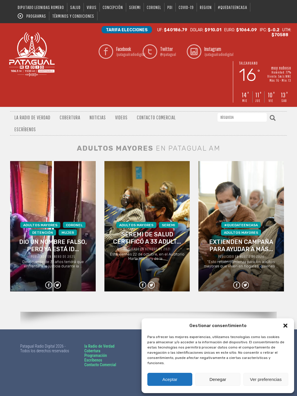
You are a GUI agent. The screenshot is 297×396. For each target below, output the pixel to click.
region (206, 7)
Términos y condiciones (73, 16)
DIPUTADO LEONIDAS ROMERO (41, 7)
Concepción (113, 7)
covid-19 (186, 7)
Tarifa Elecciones (127, 30)
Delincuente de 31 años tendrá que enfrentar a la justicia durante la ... (53, 245)
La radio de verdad (32, 117)
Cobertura (70, 117)
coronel (154, 7)
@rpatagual (172, 51)
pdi (170, 7)
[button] (285, 326)
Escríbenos (25, 129)
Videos (121, 117)
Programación (95, 355)
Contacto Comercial (156, 117)
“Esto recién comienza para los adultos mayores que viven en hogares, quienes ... (241, 245)
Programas (36, 16)
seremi (135, 7)
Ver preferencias (266, 379)
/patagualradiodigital (128, 51)
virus (92, 7)
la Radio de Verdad (99, 346)
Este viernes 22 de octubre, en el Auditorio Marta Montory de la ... (147, 241)
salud (75, 7)
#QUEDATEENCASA (232, 7)
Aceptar (170, 379)
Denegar (217, 379)
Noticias (98, 117)
